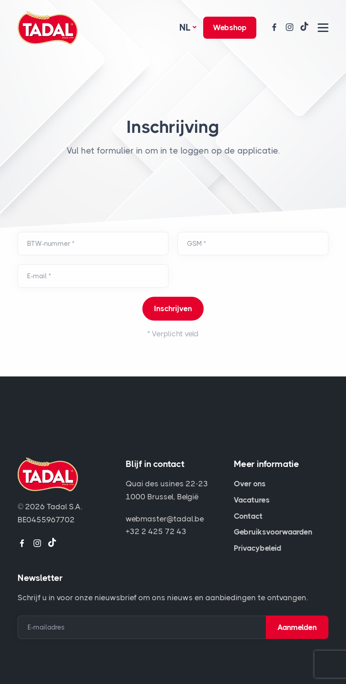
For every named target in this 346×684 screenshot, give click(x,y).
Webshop (229, 27)
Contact (248, 516)
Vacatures (252, 499)
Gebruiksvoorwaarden (273, 531)
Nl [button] (185, 27)
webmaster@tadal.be (165, 518)
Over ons (250, 483)
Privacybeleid (257, 548)
